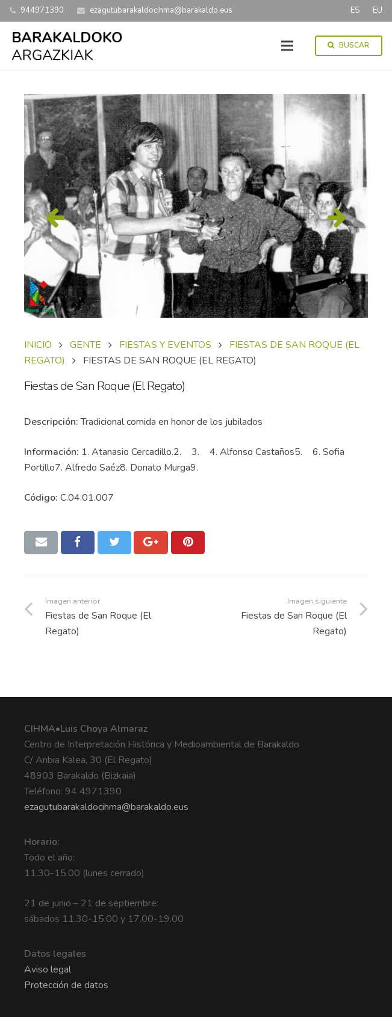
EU (377, 10)
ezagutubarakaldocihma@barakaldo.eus (106, 807)
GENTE (85, 344)
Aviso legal (47, 969)
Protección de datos (66, 985)
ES (354, 10)
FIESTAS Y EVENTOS (165, 344)
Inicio (38, 344)
